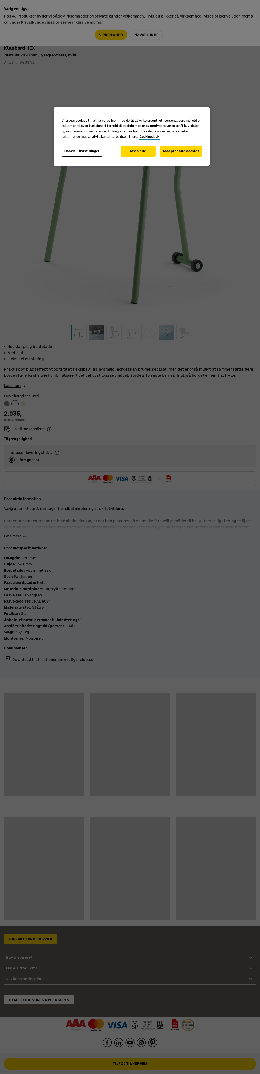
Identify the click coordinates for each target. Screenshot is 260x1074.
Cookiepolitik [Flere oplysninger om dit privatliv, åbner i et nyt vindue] (149, 136)
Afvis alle (138, 151)
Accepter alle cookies (181, 151)
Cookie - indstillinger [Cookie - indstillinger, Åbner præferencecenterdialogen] (82, 151)
